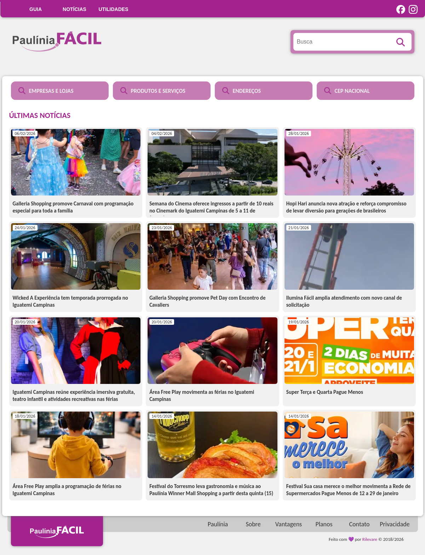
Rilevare (369, 539)
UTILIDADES (113, 9)
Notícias (74, 9)
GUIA (35, 9)
